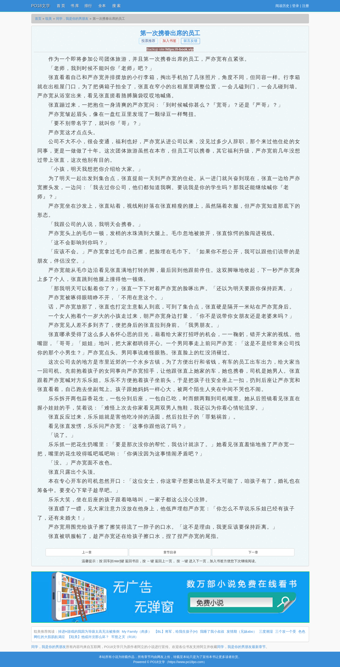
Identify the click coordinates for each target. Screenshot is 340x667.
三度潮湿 (266, 631)
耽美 (48, 18)
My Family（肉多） (136, 631)
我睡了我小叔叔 (212, 631)
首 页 (61, 6)
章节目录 (169, 552)
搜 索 (116, 6)
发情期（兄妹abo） (242, 631)
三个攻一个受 (285, 631)
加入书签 (169, 41)
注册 (305, 6)
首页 (38, 18)
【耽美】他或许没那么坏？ (88, 637)
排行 (88, 6)
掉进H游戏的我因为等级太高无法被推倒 (89, 631)
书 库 (75, 6)
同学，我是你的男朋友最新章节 (241, 647)
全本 (102, 6)
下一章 (253, 552)
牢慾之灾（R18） (125, 637)
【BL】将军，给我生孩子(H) (176, 631)
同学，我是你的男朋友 (72, 18)
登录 (295, 6)
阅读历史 (282, 6)
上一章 (87, 552)
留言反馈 (190, 41)
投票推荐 (148, 41)
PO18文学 (40, 5)
